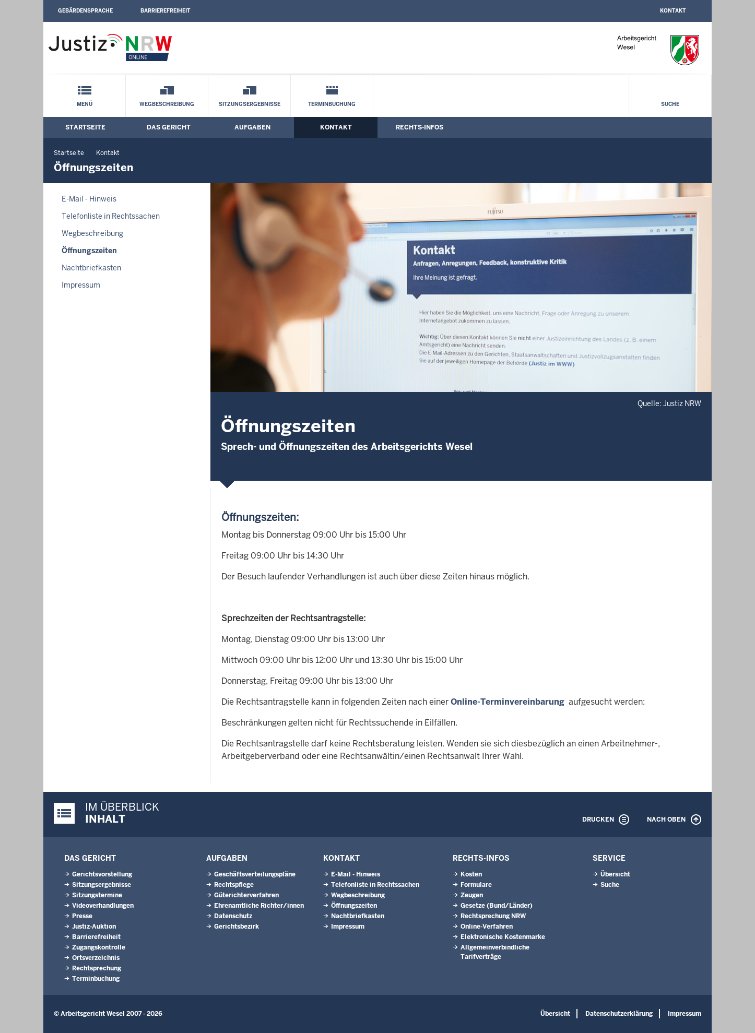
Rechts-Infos (419, 127)
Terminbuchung (332, 104)
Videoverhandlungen (103, 905)
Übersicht (615, 874)
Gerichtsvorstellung (102, 874)
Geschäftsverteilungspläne (255, 874)
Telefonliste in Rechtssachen (111, 216)
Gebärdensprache (85, 10)
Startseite (85, 127)
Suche (670, 104)
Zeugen (472, 895)
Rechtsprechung (96, 968)
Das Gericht (169, 127)
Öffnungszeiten (89, 250)
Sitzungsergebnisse (249, 104)
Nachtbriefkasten (91, 267)
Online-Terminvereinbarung (507, 701)
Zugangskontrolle (98, 947)
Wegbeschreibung (166, 104)
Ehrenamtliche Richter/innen (259, 905)
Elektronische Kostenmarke (503, 937)
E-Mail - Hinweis (89, 199)
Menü (84, 104)
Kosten (471, 874)
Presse (82, 916)
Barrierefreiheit (165, 10)
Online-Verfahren (487, 926)
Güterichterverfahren (246, 895)
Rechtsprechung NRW (493, 916)
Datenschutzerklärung (619, 1014)
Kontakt (673, 10)
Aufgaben (252, 127)
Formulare (476, 885)
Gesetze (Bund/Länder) (497, 905)
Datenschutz (233, 916)
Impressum (81, 285)
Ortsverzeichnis (96, 958)
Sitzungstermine (97, 895)
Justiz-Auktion (94, 926)
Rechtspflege (234, 885)
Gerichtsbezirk (236, 926)
